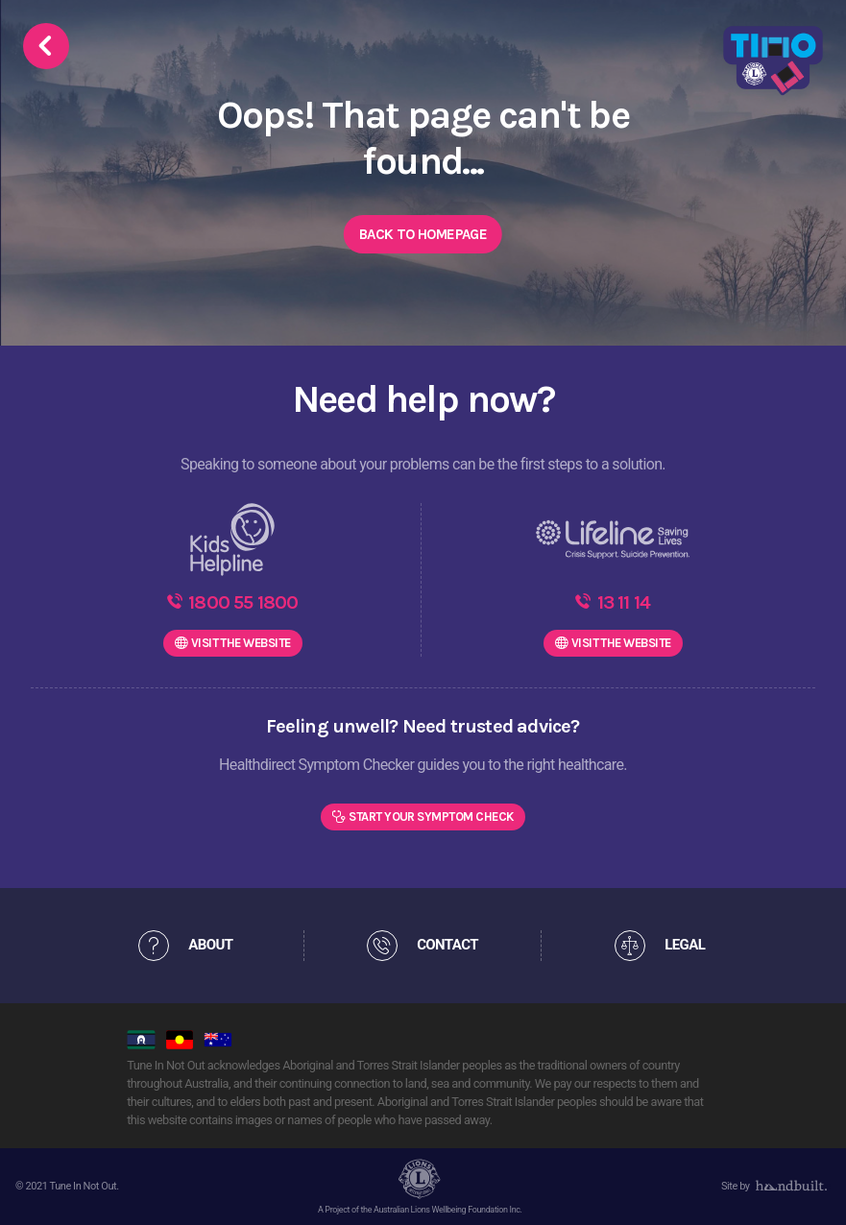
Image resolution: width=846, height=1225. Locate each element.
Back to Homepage (423, 234)
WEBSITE (241, 643)
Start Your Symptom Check (431, 816)
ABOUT (210, 944)
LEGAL (685, 944)
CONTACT (447, 944)
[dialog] (810, 1186)
